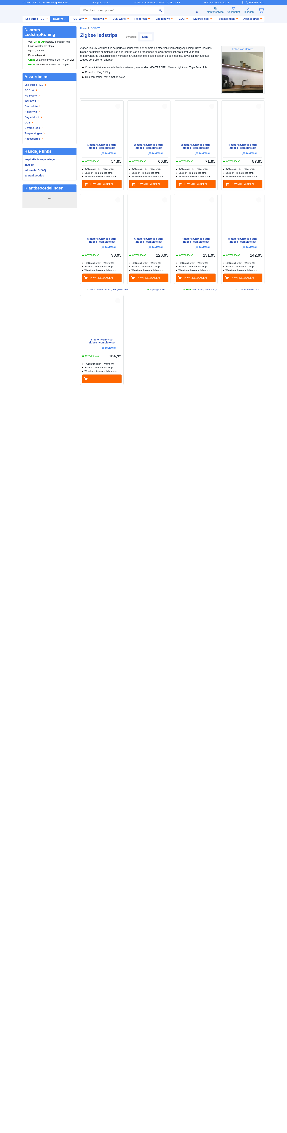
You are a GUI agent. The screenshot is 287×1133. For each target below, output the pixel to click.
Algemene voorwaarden (133, 1124)
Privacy (155, 1124)
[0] (260, 10)
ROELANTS (32, 244)
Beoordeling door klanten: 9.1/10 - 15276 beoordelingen (143, 1128)
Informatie (29, 1034)
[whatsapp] (244, 2)
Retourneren (84, 1032)
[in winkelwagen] (102, 180)
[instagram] (228, 1060)
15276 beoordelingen (49, 202)
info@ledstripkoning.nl (163, 1041)
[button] (117, 101)
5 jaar (31, 50)
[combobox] (116, 10)
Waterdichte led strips (36, 1046)
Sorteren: (214, 32)
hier (69, 1093)
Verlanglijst (232, 10)
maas (29, 217)
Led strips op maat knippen (40, 1049)
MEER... (70, 227)
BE (71, 60)
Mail (256, 1121)
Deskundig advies (38, 55)
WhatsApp (267, 1121)
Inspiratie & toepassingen (39, 1038)
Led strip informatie (35, 1042)
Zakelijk (29, 164)
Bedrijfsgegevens (33, 1024)
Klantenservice (212, 10)
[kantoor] (142, 1077)
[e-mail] (142, 1044)
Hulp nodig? (145, 1017)
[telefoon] (255, 2)
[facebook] (206, 1060)
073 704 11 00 (157, 1054)
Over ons (28, 1020)
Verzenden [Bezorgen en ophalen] (83, 1024)
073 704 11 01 (157, 1020)
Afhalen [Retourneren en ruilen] (98, 1024)
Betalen (96, 1020)
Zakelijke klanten (33, 1028)
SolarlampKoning (87, 1046)
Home (83, 28)
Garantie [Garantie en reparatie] (81, 1028)
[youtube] (239, 1060)
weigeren (41, 1105)
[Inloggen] (248, 10)
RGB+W (95, 28)
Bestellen (82, 1020)
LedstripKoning (32, 1017)
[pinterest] (217, 1060)
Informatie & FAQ (35, 170)
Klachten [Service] (96, 1028)
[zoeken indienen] (155, 10)
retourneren (39, 64)
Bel (278, 1121)
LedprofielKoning (87, 1049)
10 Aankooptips (34, 175)
